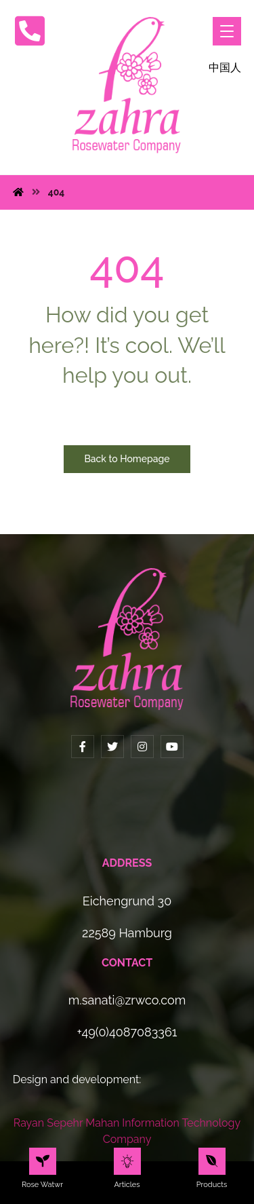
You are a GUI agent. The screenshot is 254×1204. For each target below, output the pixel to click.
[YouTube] (172, 746)
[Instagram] (142, 746)
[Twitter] (112, 746)
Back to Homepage (126, 458)
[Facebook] (82, 746)
